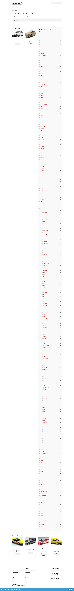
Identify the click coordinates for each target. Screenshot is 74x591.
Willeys (44, 425)
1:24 (41, 42)
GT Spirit (44, 239)
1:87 (43, 447)
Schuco (44, 268)
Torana (42, 509)
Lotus (43, 183)
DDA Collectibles (43, 99)
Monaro (45, 360)
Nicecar (45, 228)
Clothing (42, 88)
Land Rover (42, 153)
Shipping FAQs (15, 572)
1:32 (41, 44)
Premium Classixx (46, 263)
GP (43, 352)
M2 (43, 252)
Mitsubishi (42, 206)
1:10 (41, 35)
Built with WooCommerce (21, 585)
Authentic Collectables (46, 217)
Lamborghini (43, 152)
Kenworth (42, 148)
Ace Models (42, 53)
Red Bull (45, 349)
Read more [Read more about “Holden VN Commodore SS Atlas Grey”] (30, 552)
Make (41, 164)
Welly (44, 287)
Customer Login (28, 577)
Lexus (43, 179)
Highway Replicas (43, 131)
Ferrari (42, 115)
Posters (43, 199)
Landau (45, 332)
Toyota (44, 411)
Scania (45, 418)
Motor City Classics (46, 257)
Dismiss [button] (71, 589)
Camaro (42, 80)
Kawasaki (42, 146)
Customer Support (29, 575)
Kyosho (42, 150)
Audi (41, 64)
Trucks (44, 413)
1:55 (41, 49)
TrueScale (44, 283)
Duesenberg (45, 318)
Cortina (42, 95)
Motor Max (44, 259)
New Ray (44, 261)
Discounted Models (44, 104)
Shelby (44, 407)
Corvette (42, 97)
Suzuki (42, 506)
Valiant (44, 420)
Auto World (42, 68)
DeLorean (42, 100)
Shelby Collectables (46, 270)
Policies (14, 577)
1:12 (41, 37)
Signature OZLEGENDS (46, 272)
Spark (44, 276)
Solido (44, 274)
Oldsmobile (45, 398)
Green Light (42, 124)
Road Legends (45, 265)
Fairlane (43, 119)
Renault (45, 351)
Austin (42, 66)
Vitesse (44, 285)
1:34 (41, 46)
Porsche (44, 403)
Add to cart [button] (17, 44)
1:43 (41, 47)
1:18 (41, 38)
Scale (42, 427)
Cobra (41, 89)
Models (42, 208)
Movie (44, 394)
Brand (43, 210)
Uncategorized (43, 517)
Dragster (43, 173)
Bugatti (43, 168)
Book (41, 75)
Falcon (42, 113)
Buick (41, 77)
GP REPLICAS (46, 226)
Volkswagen (45, 422)
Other (41, 466)
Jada (41, 141)
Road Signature (45, 267)
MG (41, 201)
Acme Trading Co (43, 55)
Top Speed (44, 281)
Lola (41, 155)
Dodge (42, 106)
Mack (45, 416)
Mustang (45, 334)
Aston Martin (43, 62)
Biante (42, 71)
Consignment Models (45, 288)
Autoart (42, 69)
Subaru (44, 409)
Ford (41, 117)
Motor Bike (45, 383)
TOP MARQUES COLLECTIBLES (48, 279)
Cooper (42, 93)
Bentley (43, 166)
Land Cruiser (44, 177)
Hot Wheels (42, 139)
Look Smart (42, 157)
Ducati (42, 108)
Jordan (45, 343)
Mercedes (42, 194)
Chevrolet (42, 82)
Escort (42, 111)
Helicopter (42, 128)
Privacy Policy (15, 575)
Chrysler (42, 86)
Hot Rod (43, 58)
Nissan (44, 396)
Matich (42, 188)
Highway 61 (42, 130)
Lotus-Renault (43, 161)
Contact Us (28, 572)
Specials (42, 498)
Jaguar (42, 142)
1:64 (41, 51)
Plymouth (44, 400)
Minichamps (42, 203)
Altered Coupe (43, 57)
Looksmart (42, 159)
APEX (41, 60)
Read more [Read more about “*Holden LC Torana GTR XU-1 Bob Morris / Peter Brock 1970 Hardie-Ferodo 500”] (17, 553)
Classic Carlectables (46, 230)
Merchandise (43, 195)
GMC (42, 175)
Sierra (45, 336)
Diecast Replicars (43, 102)
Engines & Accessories (44, 110)
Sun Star (42, 504)
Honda (42, 135)
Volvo (44, 424)
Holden (42, 133)
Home (14, 10)
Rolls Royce (44, 186)
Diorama (45, 321)
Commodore (43, 91)
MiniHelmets (43, 204)
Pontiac (44, 402)
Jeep (41, 144)
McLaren (42, 192)
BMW (41, 73)
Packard (43, 184)
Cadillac (44, 299)
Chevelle (43, 84)
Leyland (43, 181)
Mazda (42, 190)
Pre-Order (42, 475)
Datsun (43, 172)
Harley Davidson (43, 126)
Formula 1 (44, 338)
